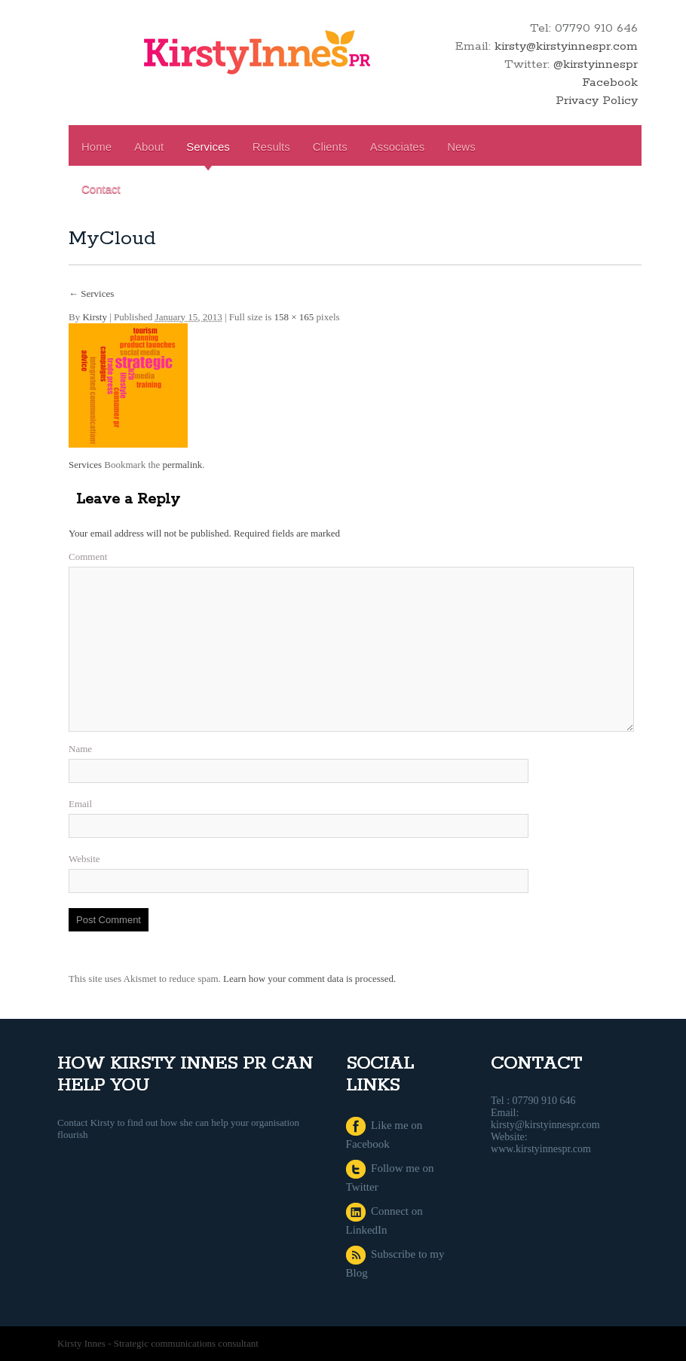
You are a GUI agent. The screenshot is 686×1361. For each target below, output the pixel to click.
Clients (330, 146)
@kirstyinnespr (595, 64)
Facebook (610, 82)
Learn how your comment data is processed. (309, 978)
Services (208, 146)
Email (80, 803)
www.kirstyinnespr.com (541, 1149)
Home (96, 146)
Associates (397, 146)
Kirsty (94, 317)
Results (271, 146)
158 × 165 (294, 317)
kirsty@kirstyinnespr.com (566, 46)
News (461, 146)
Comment (88, 556)
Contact (101, 188)
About (149, 146)
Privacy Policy (597, 101)
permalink (183, 464)
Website (84, 858)
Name (80, 748)
